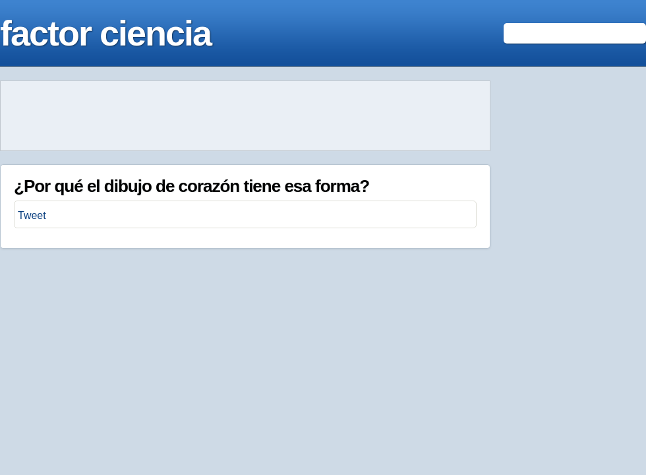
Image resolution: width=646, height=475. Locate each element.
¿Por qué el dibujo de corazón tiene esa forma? (191, 186)
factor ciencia (105, 33)
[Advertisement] (245, 116)
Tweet (32, 215)
